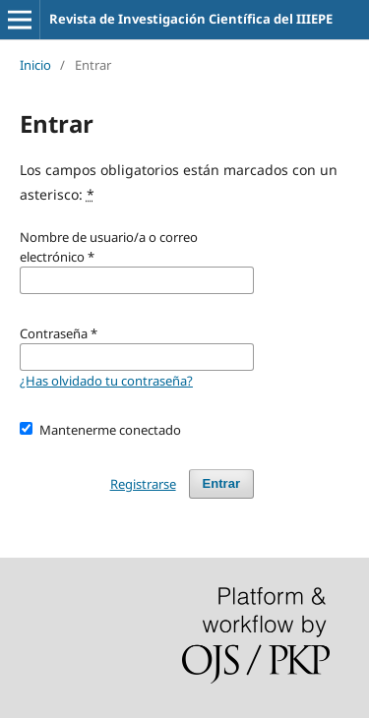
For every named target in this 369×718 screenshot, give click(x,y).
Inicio (35, 65)
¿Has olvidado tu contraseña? (106, 380)
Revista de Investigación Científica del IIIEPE (191, 19)
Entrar (221, 483)
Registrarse (143, 484)
